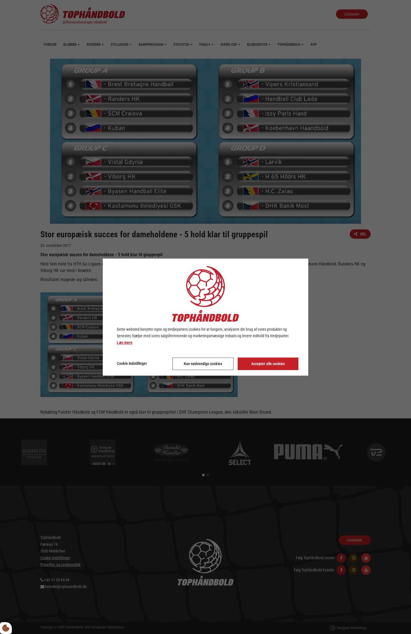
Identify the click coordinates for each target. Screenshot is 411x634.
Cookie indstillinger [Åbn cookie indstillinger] (132, 363)
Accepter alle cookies (268, 363)
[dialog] (205, 317)
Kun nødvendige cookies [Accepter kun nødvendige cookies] (203, 363)
